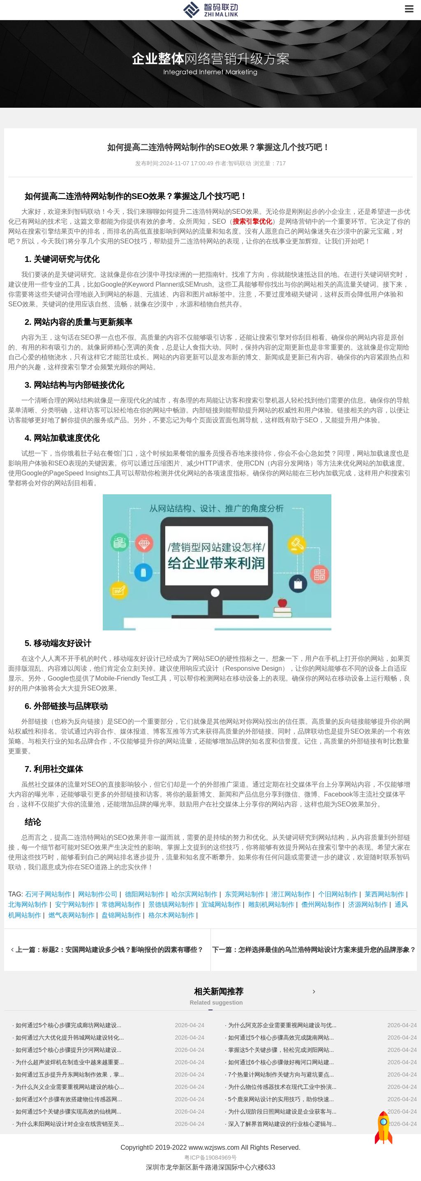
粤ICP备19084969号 (210, 1157)
